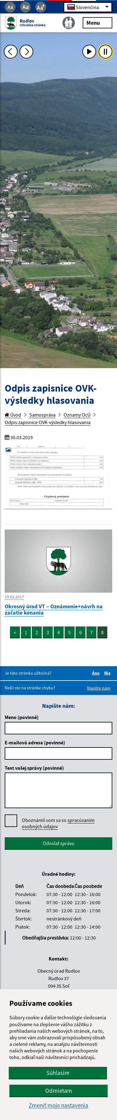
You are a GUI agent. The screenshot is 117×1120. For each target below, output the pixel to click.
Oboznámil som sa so (58, 823)
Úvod (13, 415)
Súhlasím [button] (58, 1073)
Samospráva (42, 415)
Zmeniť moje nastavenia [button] (58, 1105)
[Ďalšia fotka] (26, 51)
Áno (96, 673)
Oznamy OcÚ (77, 415)
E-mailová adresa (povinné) (35, 742)
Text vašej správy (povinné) (34, 768)
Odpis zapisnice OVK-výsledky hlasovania (47, 422)
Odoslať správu (59, 843)
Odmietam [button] (58, 1090)
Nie (108, 673)
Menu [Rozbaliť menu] (97, 22)
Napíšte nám (98, 688)
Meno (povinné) (22, 717)
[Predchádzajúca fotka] (10, 51)
